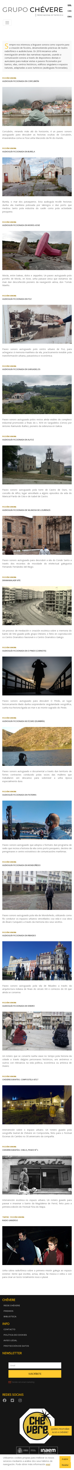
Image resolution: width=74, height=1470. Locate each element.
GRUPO (32, 10)
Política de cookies (15, 1335)
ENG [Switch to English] (70, 16)
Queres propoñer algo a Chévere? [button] (60, 1431)
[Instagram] (20, 1400)
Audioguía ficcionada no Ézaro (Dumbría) (23, 721)
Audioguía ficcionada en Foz (17, 299)
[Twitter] (13, 1400)
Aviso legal (10, 1340)
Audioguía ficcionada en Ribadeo (19, 935)
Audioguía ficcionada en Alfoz (18, 439)
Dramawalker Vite (11, 580)
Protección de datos (16, 1346)
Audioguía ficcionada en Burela (18, 151)
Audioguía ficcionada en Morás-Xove (21, 225)
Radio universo (10, 1220)
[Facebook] (5, 1400)
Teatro (5, 1217)
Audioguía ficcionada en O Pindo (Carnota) (24, 650)
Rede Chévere (12, 1305)
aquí (48, 1464)
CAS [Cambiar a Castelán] (70, 10)
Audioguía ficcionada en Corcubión (20, 81)
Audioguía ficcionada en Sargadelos (21, 369)
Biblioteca (10, 1316)
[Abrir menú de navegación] (7, 23)
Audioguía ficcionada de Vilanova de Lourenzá (26, 510)
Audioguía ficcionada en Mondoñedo (21, 865)
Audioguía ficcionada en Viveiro (18, 1005)
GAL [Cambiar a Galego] (70, 5)
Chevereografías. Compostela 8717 (20, 1079)
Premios (8, 1311)
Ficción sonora (9, 78)
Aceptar (65, 1459)
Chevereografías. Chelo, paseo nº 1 (20, 1150)
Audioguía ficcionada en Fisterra (19, 794)
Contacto (9, 1329)
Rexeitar (65, 1465)
